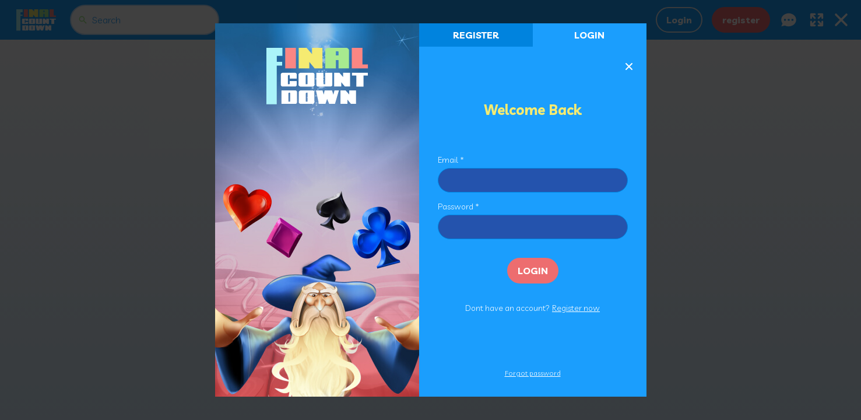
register (476, 35)
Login (589, 35)
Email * (451, 160)
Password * (458, 206)
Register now (576, 308)
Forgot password (533, 373)
